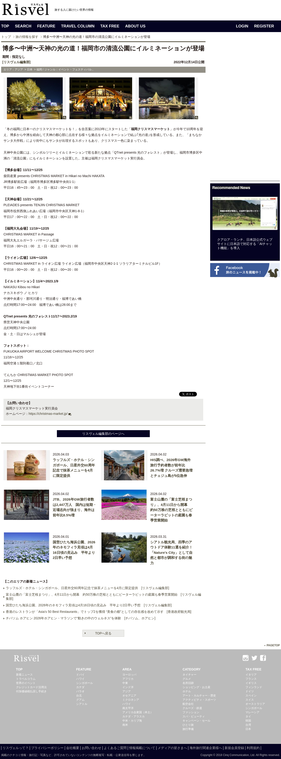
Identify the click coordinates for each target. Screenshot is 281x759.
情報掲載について (142, 748)
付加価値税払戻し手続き (31, 691)
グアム (80, 699)
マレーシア (252, 712)
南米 (125, 724)
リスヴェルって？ (16, 748)
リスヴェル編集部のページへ (103, 434)
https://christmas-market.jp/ (48, 414)
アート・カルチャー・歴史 (199, 695)
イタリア (251, 674)
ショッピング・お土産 (196, 687)
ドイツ (249, 691)
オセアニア (129, 695)
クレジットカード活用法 (31, 687)
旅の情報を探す (27, 37)
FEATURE (46, 26)
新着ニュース (24, 674)
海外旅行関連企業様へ (206, 748)
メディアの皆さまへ (172, 748)
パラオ (80, 691)
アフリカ (128, 678)
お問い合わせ (91, 748)
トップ (6, 37)
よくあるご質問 (115, 748)
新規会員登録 (234, 748)
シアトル (81, 704)
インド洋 (128, 687)
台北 (79, 695)
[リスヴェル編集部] (16, 62)
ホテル (187, 691)
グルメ (187, 678)
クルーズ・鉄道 (192, 708)
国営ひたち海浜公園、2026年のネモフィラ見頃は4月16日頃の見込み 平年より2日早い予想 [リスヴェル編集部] (89, 605)
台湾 (248, 724)
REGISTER (264, 26)
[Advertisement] (245, 111)
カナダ (80, 687)
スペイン (251, 695)
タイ (248, 716)
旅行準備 (188, 729)
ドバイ (80, 674)
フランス (251, 678)
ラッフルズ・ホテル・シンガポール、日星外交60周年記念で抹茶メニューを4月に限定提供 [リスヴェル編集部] (87, 588)
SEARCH (23, 26)
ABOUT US (135, 26)
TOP (5, 26)
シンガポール (84, 683)
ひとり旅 (188, 724)
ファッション (191, 712)
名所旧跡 (188, 683)
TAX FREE (109, 26)
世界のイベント (26, 683)
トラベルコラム (26, 678)
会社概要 (72, 748)
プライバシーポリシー (47, 748)
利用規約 (253, 748)
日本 (248, 729)
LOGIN (242, 26)
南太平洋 (128, 708)
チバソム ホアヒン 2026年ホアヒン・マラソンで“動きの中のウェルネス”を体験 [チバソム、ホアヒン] (80, 618)
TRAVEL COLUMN (78, 26)
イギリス (251, 683)
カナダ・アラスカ (133, 716)
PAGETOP (273, 645)
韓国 (248, 720)
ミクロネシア (130, 699)
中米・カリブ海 (132, 720)
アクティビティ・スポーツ (199, 699)
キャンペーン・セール (196, 720)
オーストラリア (255, 704)
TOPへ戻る (103, 633)
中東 (125, 683)
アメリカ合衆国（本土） (137, 712)
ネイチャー (189, 674)
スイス (249, 699)
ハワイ (80, 678)
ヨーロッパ (129, 674)
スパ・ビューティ (194, 716)
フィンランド (253, 687)
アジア (126, 691)
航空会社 (188, 704)
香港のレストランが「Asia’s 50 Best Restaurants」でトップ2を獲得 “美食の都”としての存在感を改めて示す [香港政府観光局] (98, 612)
